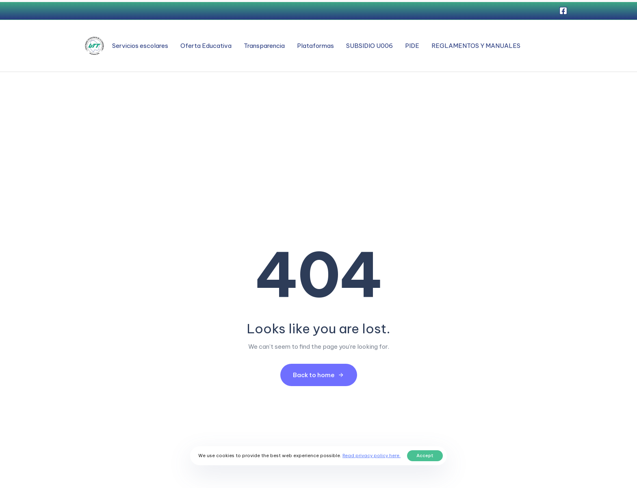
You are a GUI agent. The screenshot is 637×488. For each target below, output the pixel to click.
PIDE (412, 46)
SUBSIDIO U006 (369, 46)
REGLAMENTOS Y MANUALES (475, 46)
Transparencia (264, 46)
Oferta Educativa (206, 46)
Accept (424, 455)
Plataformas (315, 46)
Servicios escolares (140, 46)
